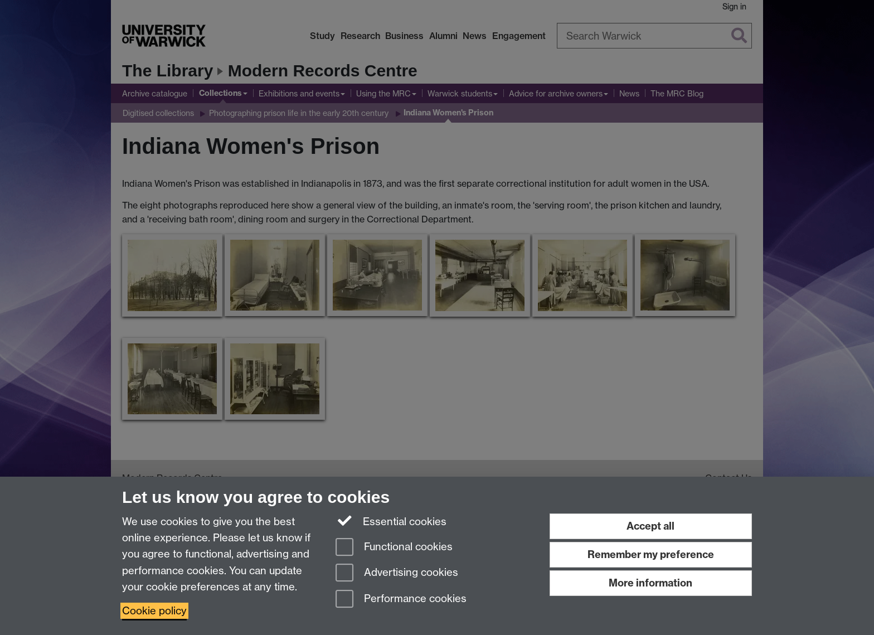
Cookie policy (154, 610)
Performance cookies (401, 599)
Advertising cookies (397, 573)
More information (650, 582)
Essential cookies (391, 520)
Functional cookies (394, 547)
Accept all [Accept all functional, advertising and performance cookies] (650, 526)
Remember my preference (650, 554)
